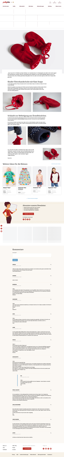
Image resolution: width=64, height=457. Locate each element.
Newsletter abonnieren (28, 213)
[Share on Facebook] (1, 226)
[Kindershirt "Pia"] (39, 181)
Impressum (49, 454)
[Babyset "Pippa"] (9, 181)
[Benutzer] (54, 2)
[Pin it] (1, 228)
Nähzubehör (22, 6)
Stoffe (14, 6)
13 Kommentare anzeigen (32, 198)
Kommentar (14, 252)
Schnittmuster (6, 6)
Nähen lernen (58, 6)
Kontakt (14, 449)
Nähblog (50, 6)
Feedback (5, 449)
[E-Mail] (1, 231)
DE (13, 2)
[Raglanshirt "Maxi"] (54, 181)
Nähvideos (31, 6)
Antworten (51, 264)
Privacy (13, 454)
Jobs (4, 447)
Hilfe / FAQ (14, 445)
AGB (17, 454)
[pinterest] (27, 219)
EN (11, 2)
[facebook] (23, 219)
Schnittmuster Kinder (56, 163)
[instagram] (25, 219)
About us (4, 445)
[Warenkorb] (59, 2)
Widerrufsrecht (33, 454)
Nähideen (10, 23)
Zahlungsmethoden (42, 454)
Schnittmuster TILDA (38, 9)
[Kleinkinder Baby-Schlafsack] (24, 181)
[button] (50, 2)
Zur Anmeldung (27, 448)
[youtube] (29, 219)
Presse (13, 447)
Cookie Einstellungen (24, 454)
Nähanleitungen (40, 6)
